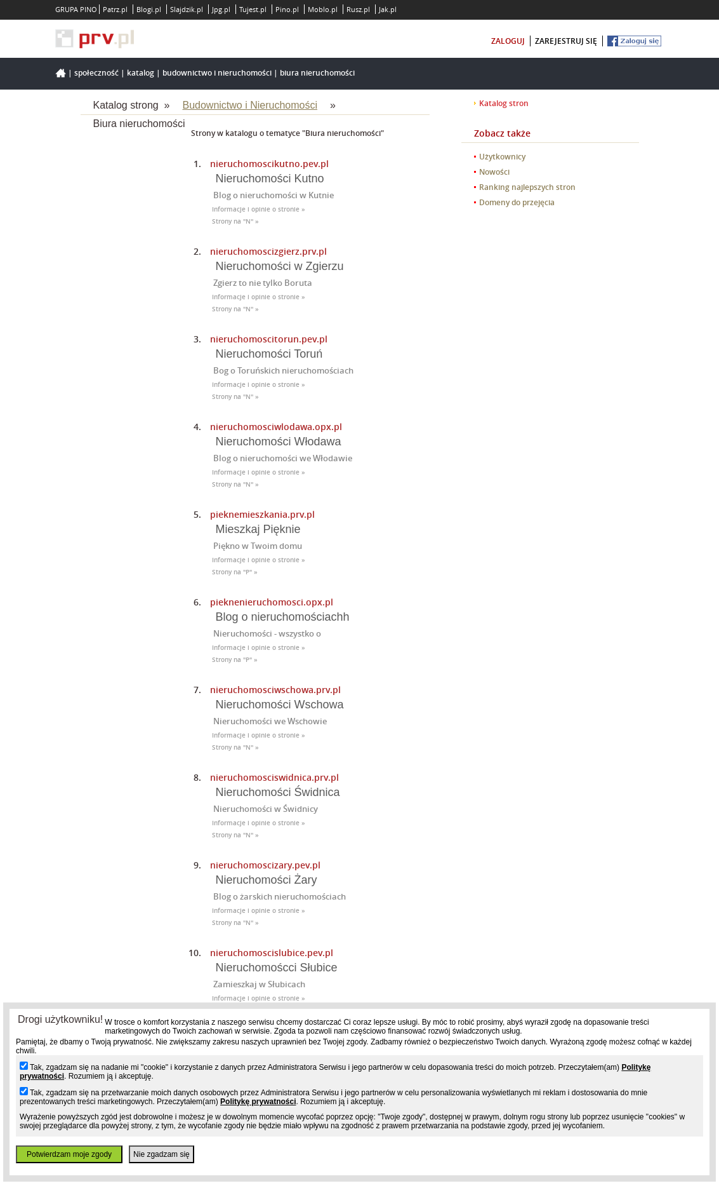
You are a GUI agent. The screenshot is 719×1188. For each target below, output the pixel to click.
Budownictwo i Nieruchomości (217, 72)
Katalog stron (504, 103)
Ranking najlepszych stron (527, 187)
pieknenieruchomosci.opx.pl (271, 602)
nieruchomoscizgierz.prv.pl (268, 251)
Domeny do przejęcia (517, 202)
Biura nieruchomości (317, 72)
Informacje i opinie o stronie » (258, 209)
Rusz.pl (358, 9)
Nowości (494, 171)
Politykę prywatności (258, 1101)
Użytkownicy (502, 156)
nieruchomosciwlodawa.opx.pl (276, 427)
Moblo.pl (323, 9)
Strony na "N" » (235, 221)
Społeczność (96, 72)
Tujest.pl (253, 9)
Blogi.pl (148, 9)
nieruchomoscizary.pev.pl (265, 865)
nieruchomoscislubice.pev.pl (271, 953)
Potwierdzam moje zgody (69, 1154)
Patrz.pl (115, 9)
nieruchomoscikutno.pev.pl (269, 164)
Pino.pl (287, 9)
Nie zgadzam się (161, 1154)
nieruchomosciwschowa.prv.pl (275, 690)
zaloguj (508, 41)
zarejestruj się (566, 41)
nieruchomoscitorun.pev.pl (268, 339)
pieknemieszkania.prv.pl (262, 514)
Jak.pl (388, 9)
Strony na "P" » (235, 572)
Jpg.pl (221, 9)
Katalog (140, 72)
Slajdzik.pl (186, 9)
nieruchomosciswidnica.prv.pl (274, 777)
